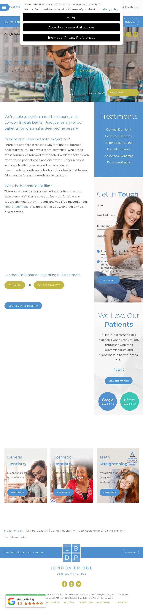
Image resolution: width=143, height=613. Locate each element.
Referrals (130, 21)
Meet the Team (18, 7)
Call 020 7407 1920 (108, 552)
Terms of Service (100, 597)
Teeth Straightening (119, 142)
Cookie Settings (121, 602)
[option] (119, 343)
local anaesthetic (16, 206)
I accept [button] (71, 17)
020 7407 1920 (49, 285)
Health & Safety (86, 602)
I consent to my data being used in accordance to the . (117, 254)
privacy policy (109, 9)
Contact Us (14, 285)
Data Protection (103, 602)
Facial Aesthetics (129, 7)
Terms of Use (68, 602)
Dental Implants (118, 149)
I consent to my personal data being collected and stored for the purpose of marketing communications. (119, 266)
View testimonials (119, 380)
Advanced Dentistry (119, 156)
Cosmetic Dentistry (118, 136)
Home (8, 70)
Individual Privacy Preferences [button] (71, 37)
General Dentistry (52, 70)
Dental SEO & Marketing (117, 594)
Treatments (26, 70)
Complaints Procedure (49, 602)
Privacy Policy (109, 257)
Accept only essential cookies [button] (71, 27)
